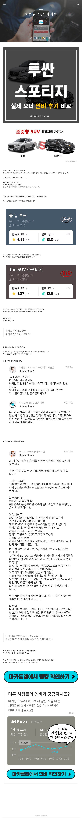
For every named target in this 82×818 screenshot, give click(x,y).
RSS (44, 38)
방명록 (38, 38)
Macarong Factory (40, 815)
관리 (50, 38)
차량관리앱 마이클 (41, 14)
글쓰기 (31, 38)
